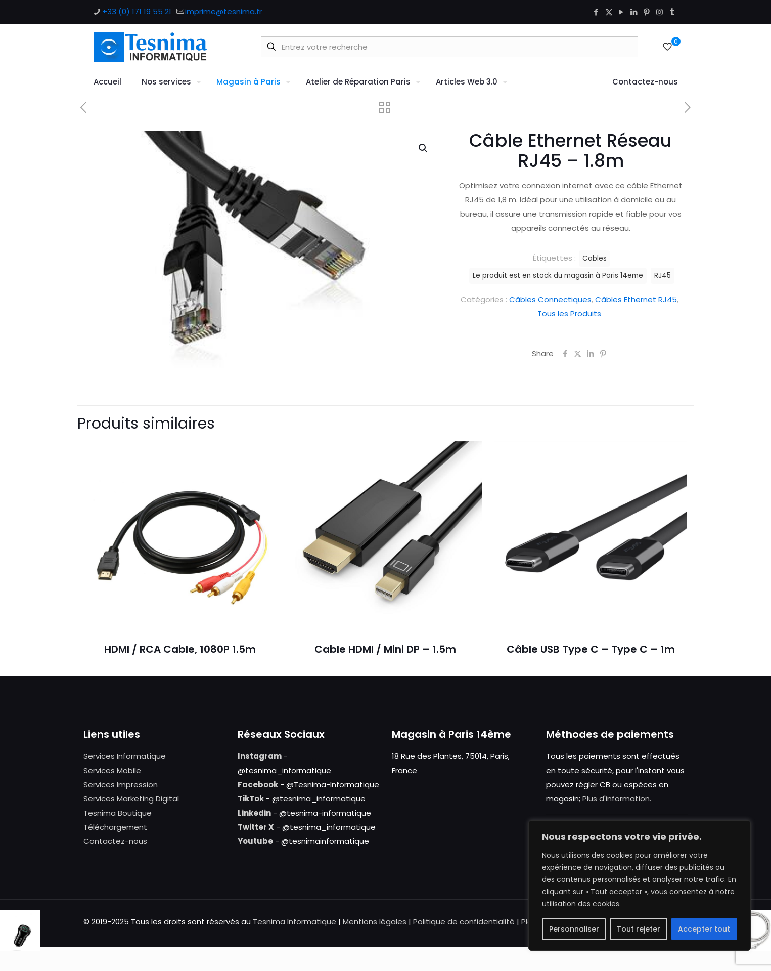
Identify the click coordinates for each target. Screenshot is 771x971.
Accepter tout (704, 929)
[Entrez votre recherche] (449, 46)
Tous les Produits (569, 313)
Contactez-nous (115, 841)
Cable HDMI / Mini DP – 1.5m (385, 649)
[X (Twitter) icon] (609, 12)
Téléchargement (115, 827)
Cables (594, 258)
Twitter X (256, 827)
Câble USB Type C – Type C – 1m (591, 649)
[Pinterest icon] (647, 12)
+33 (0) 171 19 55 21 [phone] (136, 11)
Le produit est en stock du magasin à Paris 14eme (558, 275)
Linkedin (254, 813)
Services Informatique (124, 756)
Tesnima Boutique (117, 813)
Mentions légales (374, 921)
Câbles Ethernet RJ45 (636, 299)
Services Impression (120, 784)
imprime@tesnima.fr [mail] (223, 11)
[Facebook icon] (596, 12)
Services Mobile (112, 770)
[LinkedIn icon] (634, 12)
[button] (424, 148)
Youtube (255, 841)
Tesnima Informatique (294, 921)
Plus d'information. (616, 798)
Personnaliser (574, 929)
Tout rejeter (638, 929)
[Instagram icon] (659, 12)
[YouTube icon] (621, 12)
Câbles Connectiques (550, 299)
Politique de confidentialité (464, 921)
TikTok (251, 798)
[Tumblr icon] (672, 12)
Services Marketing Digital (131, 798)
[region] (639, 885)
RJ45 (662, 275)
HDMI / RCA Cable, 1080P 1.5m (180, 649)
